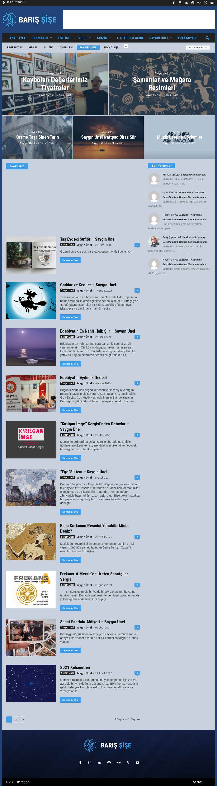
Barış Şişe (168, 237)
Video (84, 38)
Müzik (104, 38)
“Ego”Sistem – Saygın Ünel (83, 471)
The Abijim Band (130, 38)
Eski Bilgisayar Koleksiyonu (190, 174)
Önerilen (66, 47)
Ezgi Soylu (188, 38)
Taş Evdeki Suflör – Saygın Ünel (87, 239)
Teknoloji (42, 38)
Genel (33, 47)
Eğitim (65, 38)
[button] (207, 38)
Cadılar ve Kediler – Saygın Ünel (88, 284)
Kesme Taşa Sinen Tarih (37, 137)
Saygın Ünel (160, 38)
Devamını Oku (70, 260)
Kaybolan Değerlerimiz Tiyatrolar (55, 83)
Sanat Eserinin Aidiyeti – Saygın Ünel (92, 621)
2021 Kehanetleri (75, 667)
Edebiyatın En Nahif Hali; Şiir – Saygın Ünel (97, 331)
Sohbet (197, 782)
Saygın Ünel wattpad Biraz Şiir (108, 137)
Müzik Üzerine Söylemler (179, 137)
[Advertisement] (139, 19)
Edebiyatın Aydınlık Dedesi (83, 377)
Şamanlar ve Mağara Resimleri (162, 83)
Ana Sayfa (17, 38)
